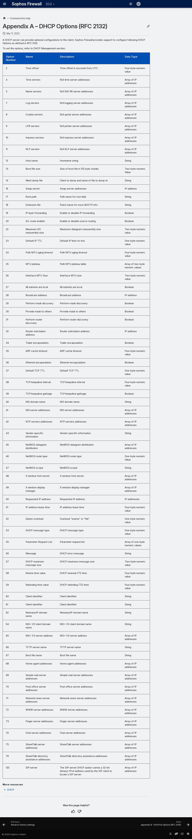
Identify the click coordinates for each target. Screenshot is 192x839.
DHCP (10, 789)
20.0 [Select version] (49, 4)
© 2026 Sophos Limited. (14, 834)
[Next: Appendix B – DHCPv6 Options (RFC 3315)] (164, 824)
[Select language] (138, 4)
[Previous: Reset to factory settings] (19, 824)
